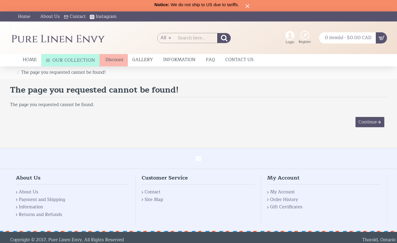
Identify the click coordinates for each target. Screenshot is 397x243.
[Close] (247, 6)
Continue (367, 122)
